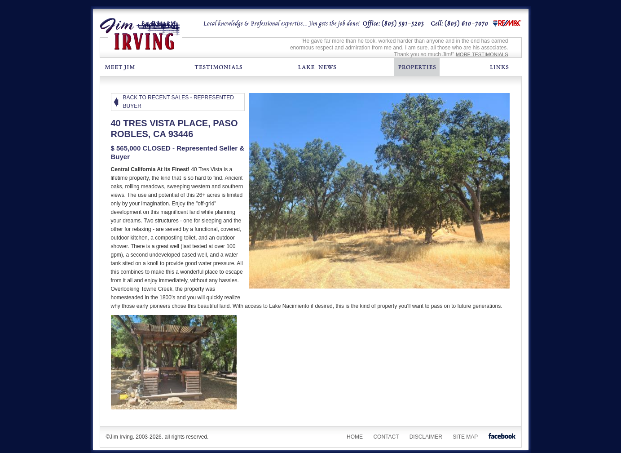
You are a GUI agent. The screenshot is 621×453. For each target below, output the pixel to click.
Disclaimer (426, 437)
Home (355, 437)
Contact (386, 437)
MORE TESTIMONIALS (482, 54)
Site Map (465, 437)
